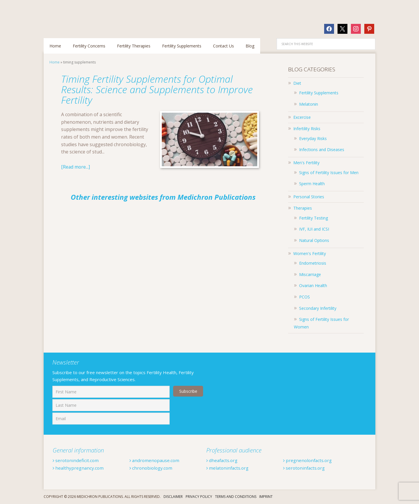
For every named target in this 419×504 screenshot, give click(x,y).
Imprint (266, 496)
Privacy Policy (199, 496)
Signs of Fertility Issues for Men (328, 172)
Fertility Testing (313, 218)
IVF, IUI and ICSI (314, 229)
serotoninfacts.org (305, 468)
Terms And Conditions (235, 496)
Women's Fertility (309, 253)
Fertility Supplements (318, 93)
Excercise (302, 117)
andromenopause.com (155, 460)
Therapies (302, 208)
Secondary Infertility (317, 308)
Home (54, 62)
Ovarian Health (313, 285)
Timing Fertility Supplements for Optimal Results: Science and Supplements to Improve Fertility (151, 89)
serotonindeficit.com (76, 460)
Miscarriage (310, 274)
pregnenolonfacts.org (308, 460)
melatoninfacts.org (228, 468)
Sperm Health (312, 183)
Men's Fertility (306, 162)
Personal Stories (308, 196)
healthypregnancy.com (79, 468)
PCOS (304, 297)
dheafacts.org (222, 460)
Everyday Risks (313, 138)
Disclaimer (173, 496)
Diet (297, 83)
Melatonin (308, 104)
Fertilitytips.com (81, 16)
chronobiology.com (151, 468)
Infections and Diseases (321, 149)
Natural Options (314, 240)
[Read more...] (75, 167)
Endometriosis (312, 263)
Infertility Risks (306, 128)
